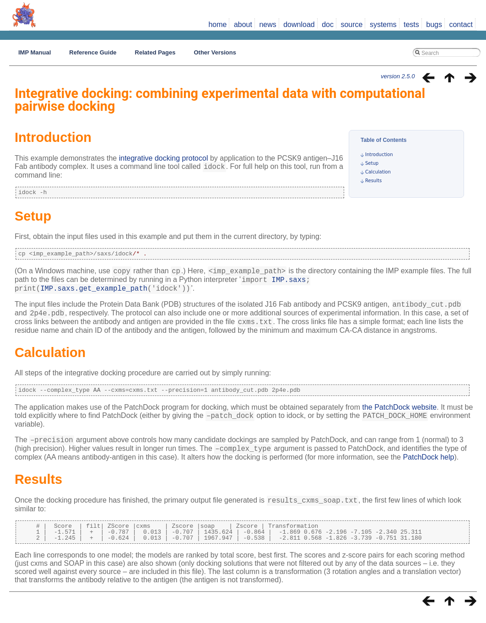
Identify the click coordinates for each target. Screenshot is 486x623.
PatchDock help (428, 471)
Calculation (378, 171)
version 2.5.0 (398, 76)
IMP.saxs (289, 283)
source (351, 24)
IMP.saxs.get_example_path (93, 293)
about (243, 24)
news (267, 24)
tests (411, 24)
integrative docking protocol (163, 158)
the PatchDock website (399, 417)
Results (373, 180)
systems (383, 24)
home (217, 24)
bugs (434, 24)
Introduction (379, 154)
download (299, 24)
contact (461, 24)
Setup (371, 163)
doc (328, 24)
